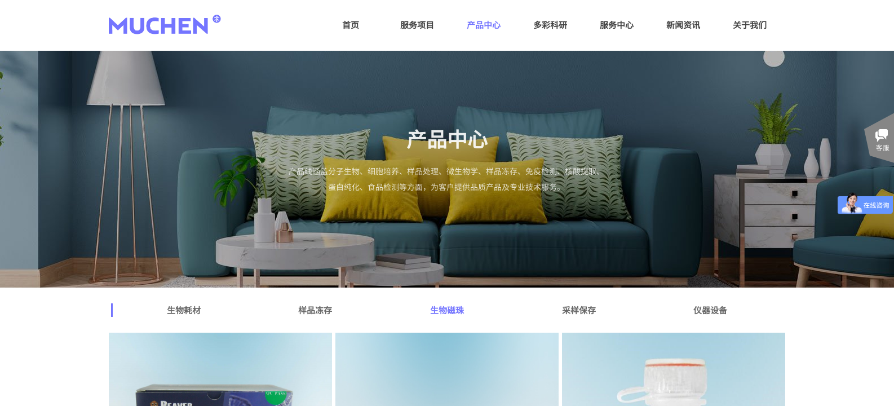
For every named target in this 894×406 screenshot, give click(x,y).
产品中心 (484, 24)
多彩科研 (550, 24)
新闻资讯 (683, 24)
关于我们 (750, 24)
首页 (350, 24)
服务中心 (617, 24)
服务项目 (417, 24)
